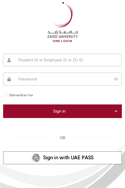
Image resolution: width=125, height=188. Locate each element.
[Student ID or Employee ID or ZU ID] (62, 60)
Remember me (20, 95)
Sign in (59, 111)
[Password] (62, 79)
